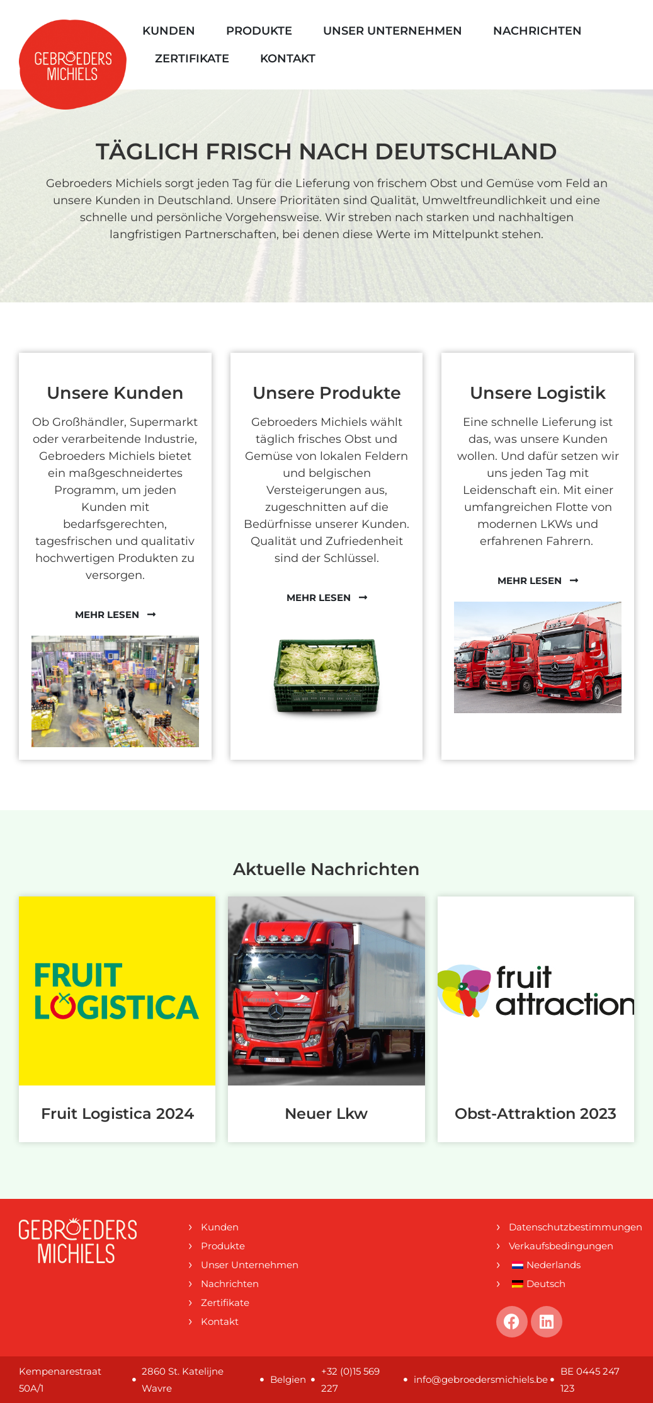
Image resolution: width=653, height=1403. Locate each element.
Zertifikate (192, 59)
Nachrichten (537, 31)
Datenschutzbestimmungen (571, 1227)
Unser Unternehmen (392, 31)
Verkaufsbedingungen (561, 1246)
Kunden (168, 31)
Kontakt (287, 59)
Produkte (259, 31)
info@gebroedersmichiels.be (481, 1379)
